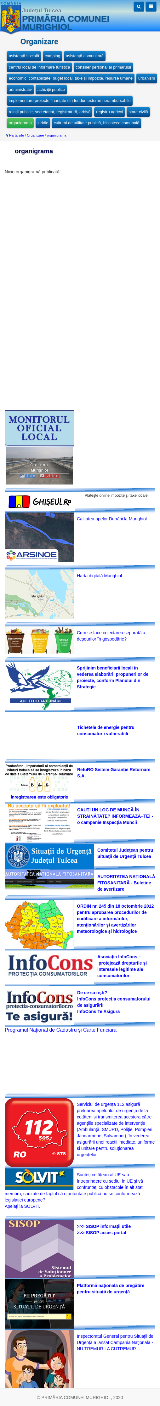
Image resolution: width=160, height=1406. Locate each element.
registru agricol (109, 111)
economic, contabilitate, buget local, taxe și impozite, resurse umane (71, 78)
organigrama (20, 122)
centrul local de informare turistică (39, 67)
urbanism (146, 78)
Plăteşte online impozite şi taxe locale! (117, 495)
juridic (42, 122)
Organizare (35, 135)
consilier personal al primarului (103, 67)
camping (52, 55)
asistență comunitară (85, 55)
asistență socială (24, 55)
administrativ (20, 89)
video (49, 476)
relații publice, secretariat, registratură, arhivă (49, 111)
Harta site (16, 135)
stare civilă (138, 111)
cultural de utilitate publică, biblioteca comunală (97, 122)
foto (28, 476)
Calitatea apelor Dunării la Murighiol (112, 518)
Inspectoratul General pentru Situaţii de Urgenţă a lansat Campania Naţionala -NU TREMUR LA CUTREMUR (115, 1342)
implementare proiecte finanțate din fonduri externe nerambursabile (70, 100)
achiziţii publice (51, 89)
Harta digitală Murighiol (99, 575)
